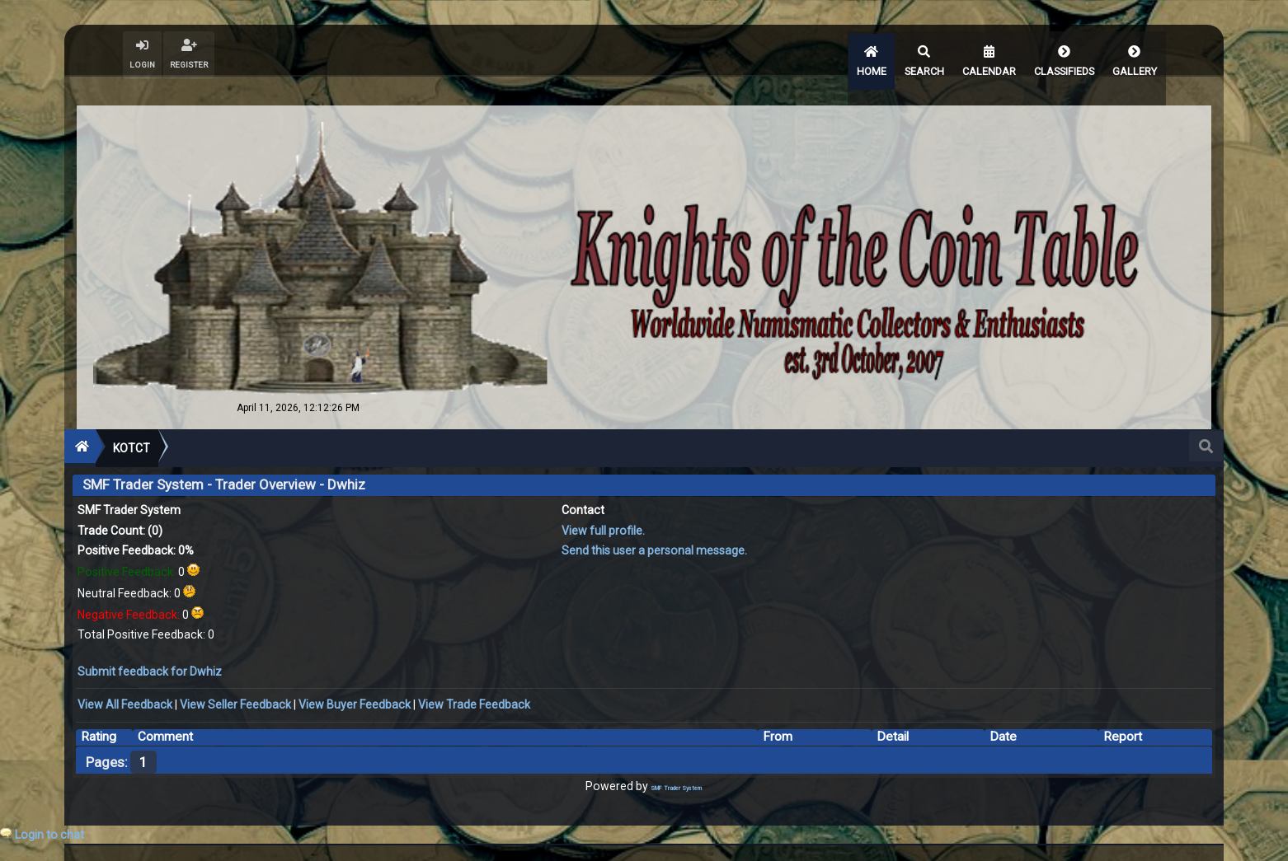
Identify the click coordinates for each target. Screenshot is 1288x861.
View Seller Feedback (235, 678)
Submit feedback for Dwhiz (150, 644)
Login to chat (49, 834)
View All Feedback (125, 678)
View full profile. (603, 504)
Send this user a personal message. (654, 524)
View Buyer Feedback (354, 678)
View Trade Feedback (474, 678)
